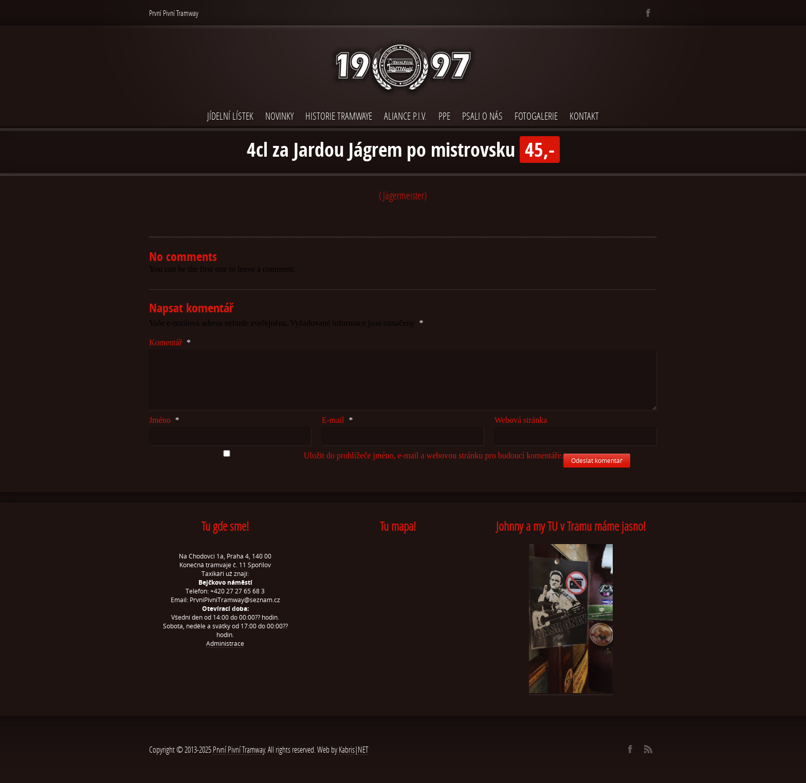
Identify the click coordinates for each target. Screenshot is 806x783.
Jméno (164, 420)
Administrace (225, 643)
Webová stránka (520, 420)
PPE (444, 115)
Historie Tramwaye (338, 115)
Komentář (170, 342)
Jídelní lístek (230, 115)
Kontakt (584, 115)
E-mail (337, 420)
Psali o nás (482, 115)
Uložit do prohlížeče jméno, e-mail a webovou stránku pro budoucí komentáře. (433, 455)
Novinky (279, 115)
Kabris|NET (354, 749)
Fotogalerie (536, 115)
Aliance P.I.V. (405, 115)
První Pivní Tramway (239, 749)
